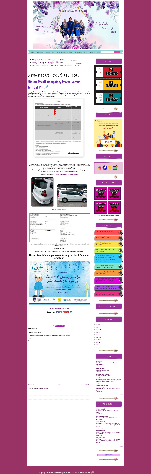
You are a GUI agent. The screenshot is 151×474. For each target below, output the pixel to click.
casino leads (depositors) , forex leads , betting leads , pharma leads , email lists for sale (108, 388)
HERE (77, 171)
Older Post (87, 384)
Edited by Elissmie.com (54, 473)
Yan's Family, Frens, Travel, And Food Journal (108, 379)
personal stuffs (59, 325)
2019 (97, 342)
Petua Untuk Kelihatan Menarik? (103, 244)
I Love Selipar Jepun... (102, 416)
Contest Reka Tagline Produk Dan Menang (105, 250)
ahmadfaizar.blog (101, 422)
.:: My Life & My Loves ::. (102, 374)
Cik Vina (35, 92)
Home (59, 384)
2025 (97, 327)
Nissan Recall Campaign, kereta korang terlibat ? (54, 84)
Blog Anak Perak (100, 430)
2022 (97, 334)
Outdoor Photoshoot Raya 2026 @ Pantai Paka (44, 59)
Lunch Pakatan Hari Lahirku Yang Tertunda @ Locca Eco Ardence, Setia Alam (52, 65)
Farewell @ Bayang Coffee (103, 375)
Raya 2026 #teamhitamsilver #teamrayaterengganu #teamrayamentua (51, 61)
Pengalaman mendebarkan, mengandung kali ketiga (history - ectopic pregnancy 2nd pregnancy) (105, 258)
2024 (97, 329)
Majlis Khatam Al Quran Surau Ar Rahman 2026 (44, 62)
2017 (97, 347)
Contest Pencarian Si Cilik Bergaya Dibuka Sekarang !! (105, 266)
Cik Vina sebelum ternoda (59, 210)
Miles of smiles (100, 368)
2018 (97, 344)
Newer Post (31, 384)
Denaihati (99, 361)
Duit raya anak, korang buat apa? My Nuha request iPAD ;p (106, 294)
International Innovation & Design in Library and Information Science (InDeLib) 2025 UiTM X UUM (108, 425)
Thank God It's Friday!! (103, 237)
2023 (97, 332)
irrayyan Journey (100, 437)
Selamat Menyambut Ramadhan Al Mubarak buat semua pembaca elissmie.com (53, 64)
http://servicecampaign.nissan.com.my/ (67, 174)
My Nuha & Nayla (54, 308)
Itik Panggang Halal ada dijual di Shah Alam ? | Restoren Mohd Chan (105, 280)
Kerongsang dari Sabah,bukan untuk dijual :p (105, 273)
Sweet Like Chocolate (102, 385)
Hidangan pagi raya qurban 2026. (105, 381)
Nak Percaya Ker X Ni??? (104, 232)
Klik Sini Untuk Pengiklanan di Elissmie (109, 215)
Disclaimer (80, 473)
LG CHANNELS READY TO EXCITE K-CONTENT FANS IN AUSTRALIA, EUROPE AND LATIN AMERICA (108, 441)
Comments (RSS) (87, 473)
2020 (97, 339)
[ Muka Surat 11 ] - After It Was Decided (106, 418)
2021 (97, 337)
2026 (97, 324)
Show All (121, 394)
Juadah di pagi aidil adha (102, 370)
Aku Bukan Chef (64, 308)
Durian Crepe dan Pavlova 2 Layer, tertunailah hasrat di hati (106, 287)
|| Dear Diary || (100, 409)
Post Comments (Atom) (41, 388)
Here (47, 473)
